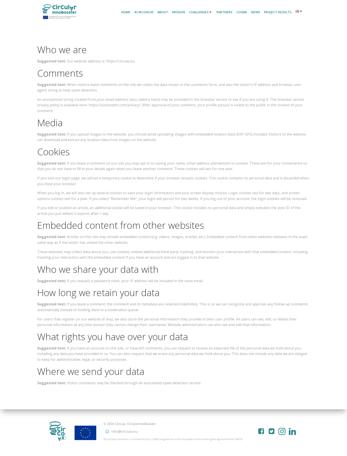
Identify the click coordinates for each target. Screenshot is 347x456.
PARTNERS (224, 12)
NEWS (255, 12)
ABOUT (162, 12)
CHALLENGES (200, 12)
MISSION (178, 12)
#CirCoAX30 (143, 12)
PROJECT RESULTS (277, 12)
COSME (241, 12)
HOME (125, 12)
